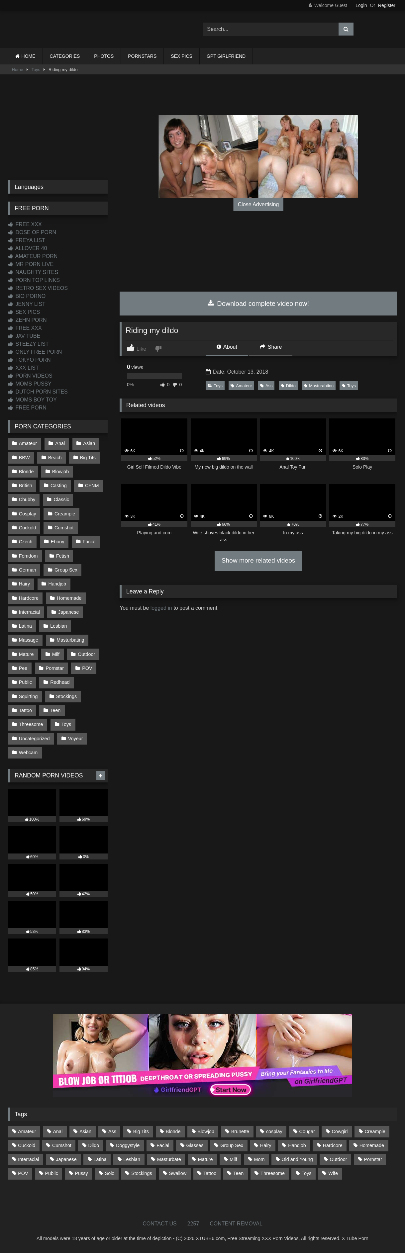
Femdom (28, 556)
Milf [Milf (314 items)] (233, 1159)
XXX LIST (23, 368)
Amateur (241, 385)
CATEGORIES (65, 56)
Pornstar (55, 668)
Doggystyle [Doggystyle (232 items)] (128, 1145)
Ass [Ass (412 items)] (112, 1131)
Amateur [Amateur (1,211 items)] (27, 1131)
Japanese (68, 612)
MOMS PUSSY (29, 384)
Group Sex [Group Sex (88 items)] (231, 1145)
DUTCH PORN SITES (38, 392)
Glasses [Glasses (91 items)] (194, 1145)
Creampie (64, 513)
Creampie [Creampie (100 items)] (374, 1131)
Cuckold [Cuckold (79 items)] (26, 1145)
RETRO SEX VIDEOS (38, 288)
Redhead (59, 682)
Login (361, 5)
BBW (24, 457)
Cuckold (27, 527)
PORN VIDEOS (30, 376)
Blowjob (60, 471)
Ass (266, 385)
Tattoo (25, 710)
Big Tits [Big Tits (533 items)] (141, 1131)
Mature (26, 654)
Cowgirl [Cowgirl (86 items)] (340, 1131)
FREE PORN (27, 407)
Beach (55, 457)
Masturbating (70, 640)
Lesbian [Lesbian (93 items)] (132, 1159)
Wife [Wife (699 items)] (333, 1173)
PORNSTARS (142, 56)
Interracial (29, 612)
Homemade (69, 598)
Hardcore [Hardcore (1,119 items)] (333, 1145)
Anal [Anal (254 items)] (57, 1131)
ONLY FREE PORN (35, 352)
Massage (28, 640)
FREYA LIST (26, 240)
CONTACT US (160, 1223)
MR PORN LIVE (30, 264)
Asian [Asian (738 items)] (85, 1131)
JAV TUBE (24, 336)
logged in (161, 608)
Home (17, 69)
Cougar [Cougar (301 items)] (307, 1131)
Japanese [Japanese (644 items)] (66, 1159)
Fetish (62, 556)
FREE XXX (25, 224)
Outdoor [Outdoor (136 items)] (338, 1159)
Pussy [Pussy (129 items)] (81, 1173)
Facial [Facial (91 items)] (162, 1145)
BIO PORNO (27, 296)
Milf (55, 654)
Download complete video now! (258, 303)
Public (25, 682)
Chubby (27, 499)
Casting (59, 485)
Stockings (66, 696)
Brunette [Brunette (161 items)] (240, 1131)
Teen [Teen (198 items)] (238, 1173)
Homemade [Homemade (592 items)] (371, 1145)
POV (87, 668)
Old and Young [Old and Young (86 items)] (297, 1159)
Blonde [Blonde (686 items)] (173, 1131)
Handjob (57, 583)
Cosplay (27, 513)
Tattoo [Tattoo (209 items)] (209, 1173)
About (227, 347)
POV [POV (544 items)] (23, 1173)
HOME (29, 56)
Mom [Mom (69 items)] (259, 1159)
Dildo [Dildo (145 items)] (93, 1145)
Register (386, 5)
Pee (23, 668)
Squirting (28, 696)
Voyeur (75, 738)
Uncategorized (34, 738)
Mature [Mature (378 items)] (205, 1159)
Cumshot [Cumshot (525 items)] (61, 1145)
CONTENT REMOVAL (236, 1223)
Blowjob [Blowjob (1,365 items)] (205, 1131)
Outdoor (86, 654)
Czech (26, 541)
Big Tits (88, 457)
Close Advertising (258, 204)
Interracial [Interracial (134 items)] (28, 1159)
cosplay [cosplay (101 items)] (274, 1131)
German (27, 570)
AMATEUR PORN (32, 256)
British (25, 485)
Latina (25, 626)
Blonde (26, 471)
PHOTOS (104, 56)
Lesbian (58, 626)
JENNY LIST (27, 304)
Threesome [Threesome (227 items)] (272, 1173)
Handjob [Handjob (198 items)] (297, 1145)
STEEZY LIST (28, 344)
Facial (89, 541)
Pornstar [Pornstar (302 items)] (373, 1159)
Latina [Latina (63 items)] (100, 1159)
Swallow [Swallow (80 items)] (177, 1173)
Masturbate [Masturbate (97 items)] (169, 1159)
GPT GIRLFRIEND (226, 56)
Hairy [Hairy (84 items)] (265, 1145)
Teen (55, 710)
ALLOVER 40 (27, 248)
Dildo (288, 385)
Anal (60, 443)
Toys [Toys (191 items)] (307, 1173)
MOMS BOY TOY (32, 400)
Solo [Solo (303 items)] (110, 1173)
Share (271, 347)
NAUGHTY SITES (33, 272)
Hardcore (29, 598)
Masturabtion (319, 385)
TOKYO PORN (29, 360)
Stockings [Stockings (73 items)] (141, 1173)
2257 (193, 1223)
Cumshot (64, 527)
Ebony (57, 541)
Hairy (24, 583)
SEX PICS (181, 56)
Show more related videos (258, 560)
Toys (36, 69)
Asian (89, 443)
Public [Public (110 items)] (51, 1173)
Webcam (28, 752)
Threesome (31, 724)
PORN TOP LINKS (34, 280)
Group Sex (65, 570)
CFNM (92, 485)
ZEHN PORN (27, 320)
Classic (61, 499)
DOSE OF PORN (32, 232)
